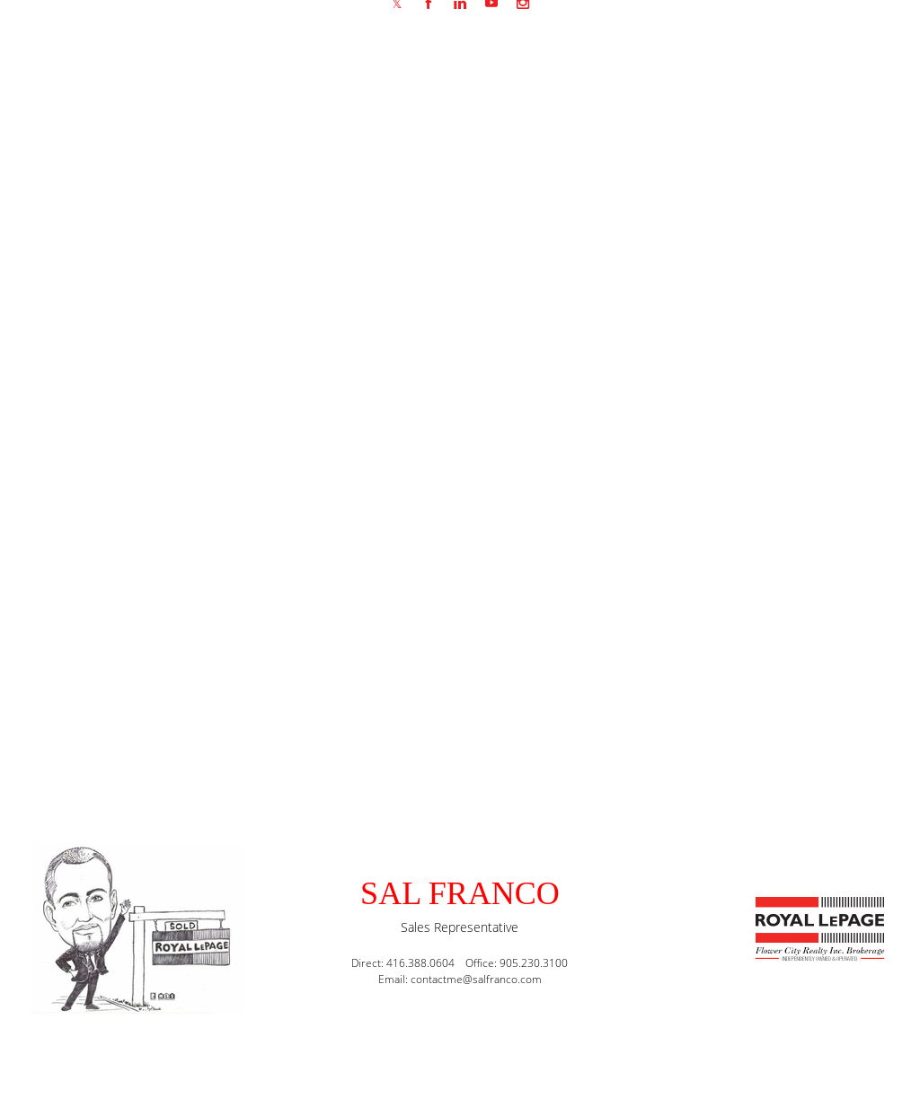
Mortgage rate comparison (250, 391)
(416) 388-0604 (214, 933)
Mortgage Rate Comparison (816, 303)
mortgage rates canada (707, 434)
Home (710, 303)
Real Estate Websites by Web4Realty (715, 1067)
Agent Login (864, 1067)
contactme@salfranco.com (245, 909)
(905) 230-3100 (214, 957)
